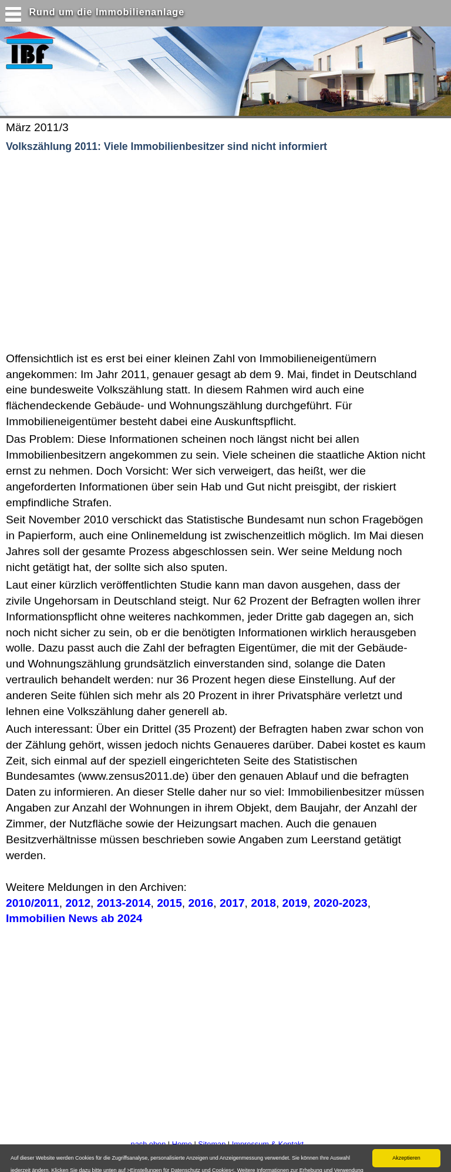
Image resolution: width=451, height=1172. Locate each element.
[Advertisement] (152, 253)
